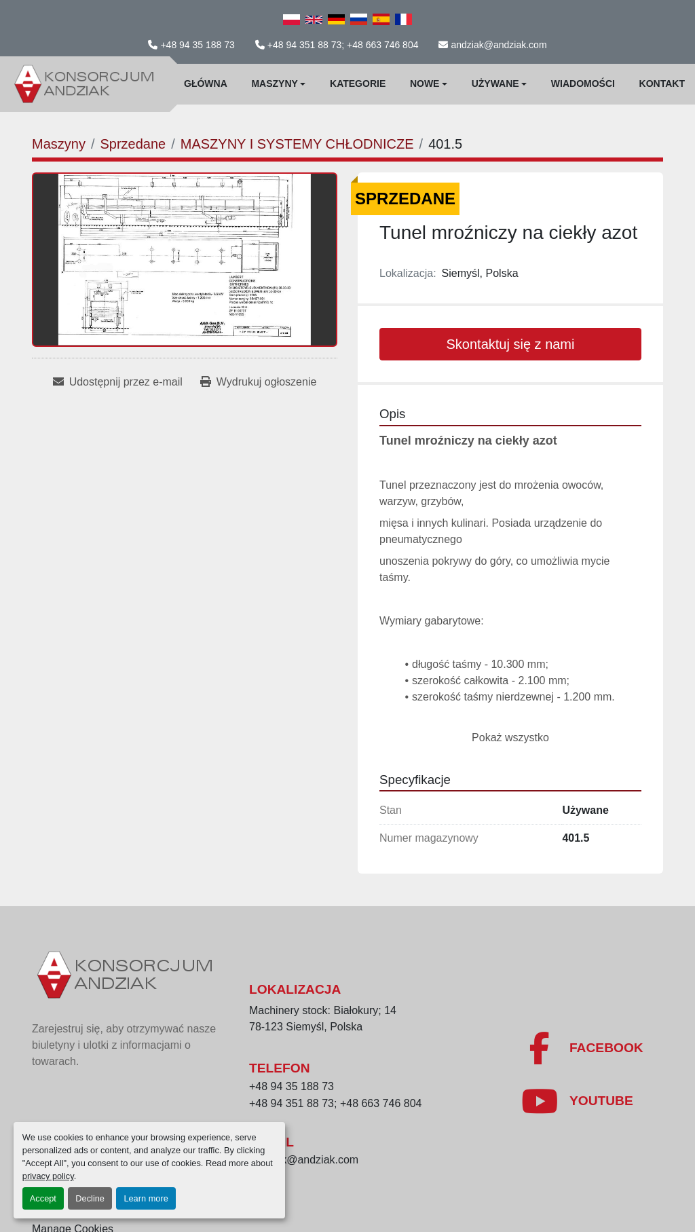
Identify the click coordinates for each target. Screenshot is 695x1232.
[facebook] (582, 1048)
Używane (495, 83)
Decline (90, 1198)
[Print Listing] (258, 382)
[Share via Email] (117, 382)
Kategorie (358, 83)
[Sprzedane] (133, 143)
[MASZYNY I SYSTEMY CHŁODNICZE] (297, 143)
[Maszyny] (59, 143)
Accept (43, 1198)
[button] (278, 84)
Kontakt (662, 83)
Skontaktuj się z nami (511, 344)
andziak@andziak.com (498, 44)
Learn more (146, 1198)
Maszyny (274, 83)
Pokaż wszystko (510, 737)
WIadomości (583, 83)
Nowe (425, 83)
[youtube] (577, 1101)
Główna (205, 83)
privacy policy (48, 1176)
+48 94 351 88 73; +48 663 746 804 (343, 44)
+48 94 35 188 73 (197, 44)
